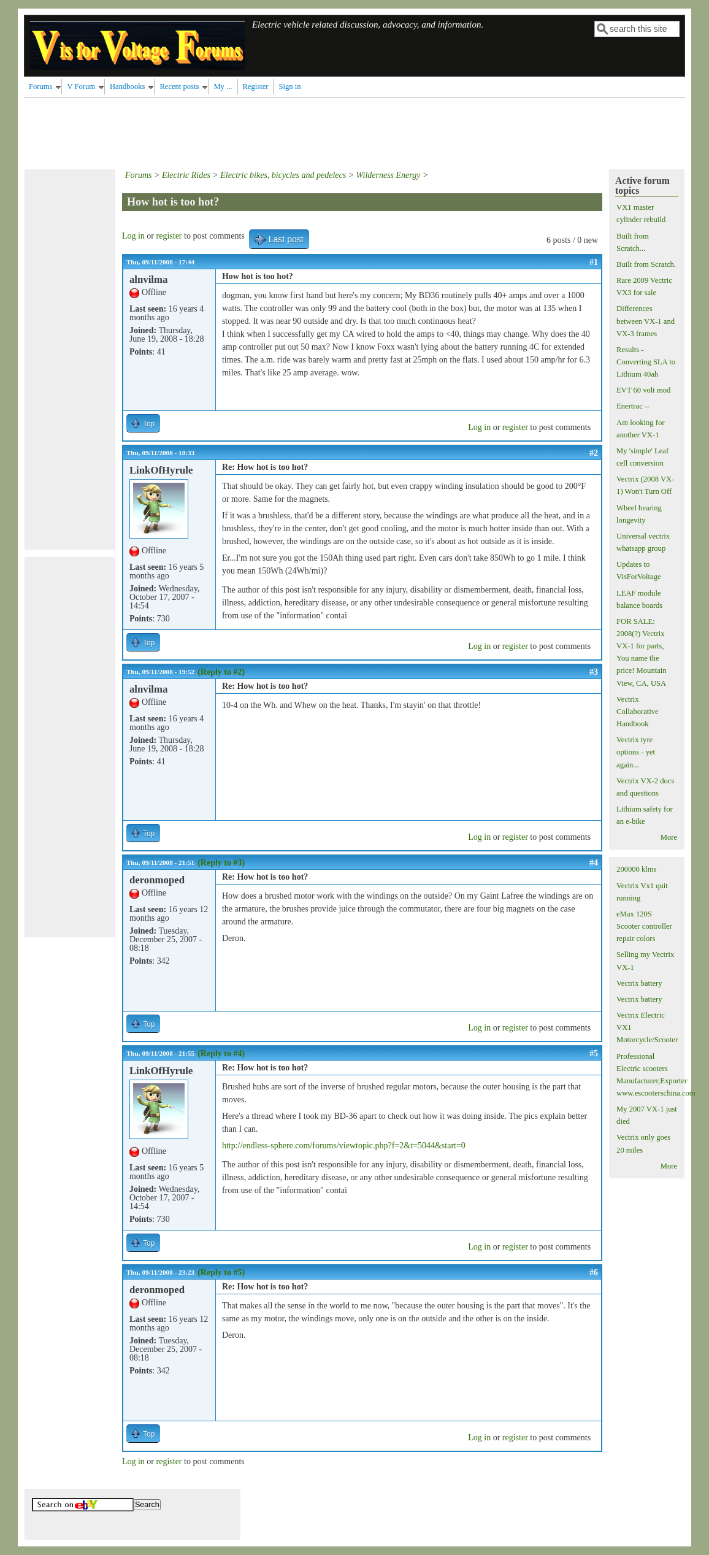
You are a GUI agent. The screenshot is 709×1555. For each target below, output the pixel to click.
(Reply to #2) (221, 672)
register (169, 235)
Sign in (289, 86)
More (669, 837)
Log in (133, 235)
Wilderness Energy (388, 175)
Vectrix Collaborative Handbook (637, 711)
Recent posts (179, 86)
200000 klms (636, 869)
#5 (593, 1053)
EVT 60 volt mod (643, 390)
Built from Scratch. (646, 264)
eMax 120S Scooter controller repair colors (644, 926)
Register (256, 86)
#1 (593, 262)
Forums (41, 86)
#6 (593, 1272)
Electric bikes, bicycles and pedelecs (283, 175)
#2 (593, 453)
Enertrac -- (633, 406)
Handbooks (127, 86)
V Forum (81, 86)
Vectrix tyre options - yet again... (635, 752)
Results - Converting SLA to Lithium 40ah (645, 361)
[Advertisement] (247, 131)
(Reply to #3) (221, 862)
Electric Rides (186, 175)
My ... (222, 86)
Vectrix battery (639, 983)
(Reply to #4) (221, 1053)
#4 (593, 862)
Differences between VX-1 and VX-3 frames (645, 320)
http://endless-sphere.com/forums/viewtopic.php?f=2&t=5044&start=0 (344, 1145)
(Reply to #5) (221, 1272)
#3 (593, 672)
